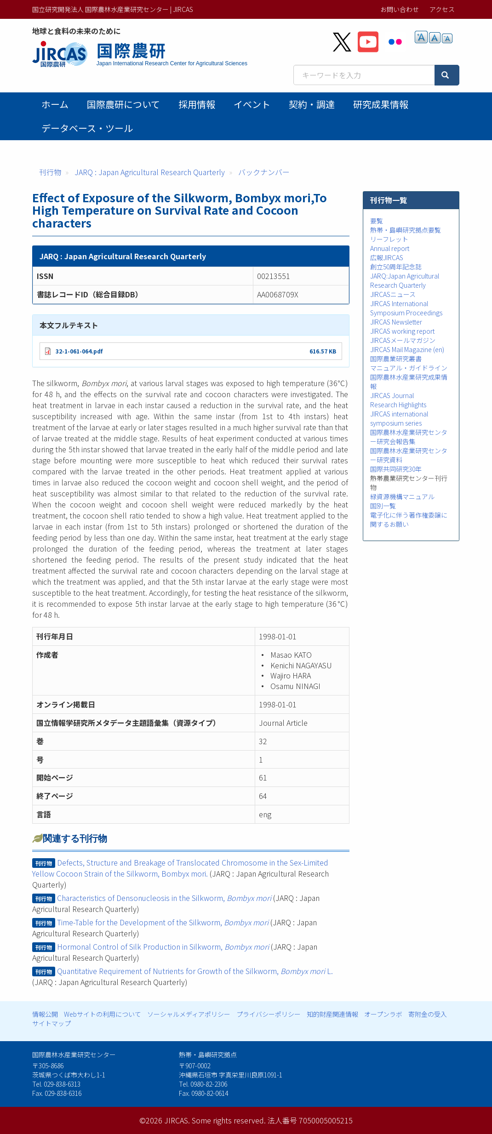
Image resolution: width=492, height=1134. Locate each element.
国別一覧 (383, 505)
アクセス (442, 9)
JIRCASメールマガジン (402, 340)
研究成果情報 (380, 104)
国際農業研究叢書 (396, 358)
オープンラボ (383, 1014)
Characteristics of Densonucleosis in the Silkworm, (164, 897)
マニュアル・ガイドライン (408, 367)
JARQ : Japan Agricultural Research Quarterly (149, 171)
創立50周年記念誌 (396, 266)
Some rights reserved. (229, 1120)
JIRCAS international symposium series (399, 418)
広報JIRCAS (386, 257)
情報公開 (45, 1014)
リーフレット (389, 239)
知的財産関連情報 (332, 1014)
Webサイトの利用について (102, 1014)
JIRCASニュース (393, 294)
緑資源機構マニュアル (402, 496)
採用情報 (196, 104)
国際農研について (123, 104)
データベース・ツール (87, 128)
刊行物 (50, 171)
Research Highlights (398, 404)
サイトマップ (51, 1023)
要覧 (376, 220)
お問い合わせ (399, 9)
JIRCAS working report (402, 331)
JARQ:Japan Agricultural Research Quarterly (404, 280)
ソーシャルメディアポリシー (188, 1014)
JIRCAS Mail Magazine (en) (407, 349)
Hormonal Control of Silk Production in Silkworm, (163, 946)
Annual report (389, 248)
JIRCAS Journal (392, 395)
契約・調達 (312, 104)
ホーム (55, 104)
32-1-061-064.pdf (79, 351)
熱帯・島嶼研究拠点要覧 (405, 229)
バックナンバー (264, 171)
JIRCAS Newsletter (396, 321)
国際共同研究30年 (396, 468)
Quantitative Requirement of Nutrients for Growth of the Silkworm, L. (195, 970)
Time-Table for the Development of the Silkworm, (163, 922)
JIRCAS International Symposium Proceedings (406, 308)
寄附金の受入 (427, 1014)
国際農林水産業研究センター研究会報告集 (408, 436)
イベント (252, 104)
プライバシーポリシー (268, 1014)
